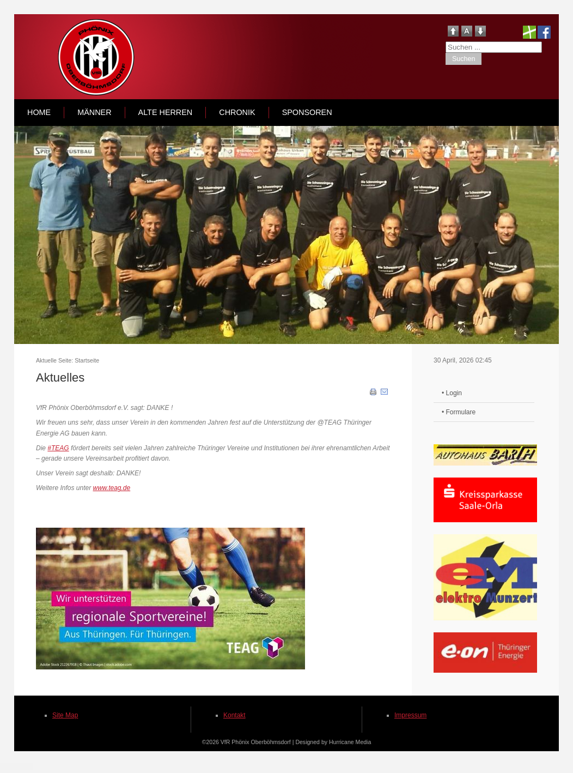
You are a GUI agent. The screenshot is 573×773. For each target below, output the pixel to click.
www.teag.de (112, 488)
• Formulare (459, 412)
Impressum (410, 715)
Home (39, 112)
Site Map (65, 715)
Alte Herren (165, 112)
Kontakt (234, 715)
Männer (94, 112)
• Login (452, 393)
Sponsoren (307, 112)
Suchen (463, 59)
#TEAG (58, 448)
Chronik (237, 112)
